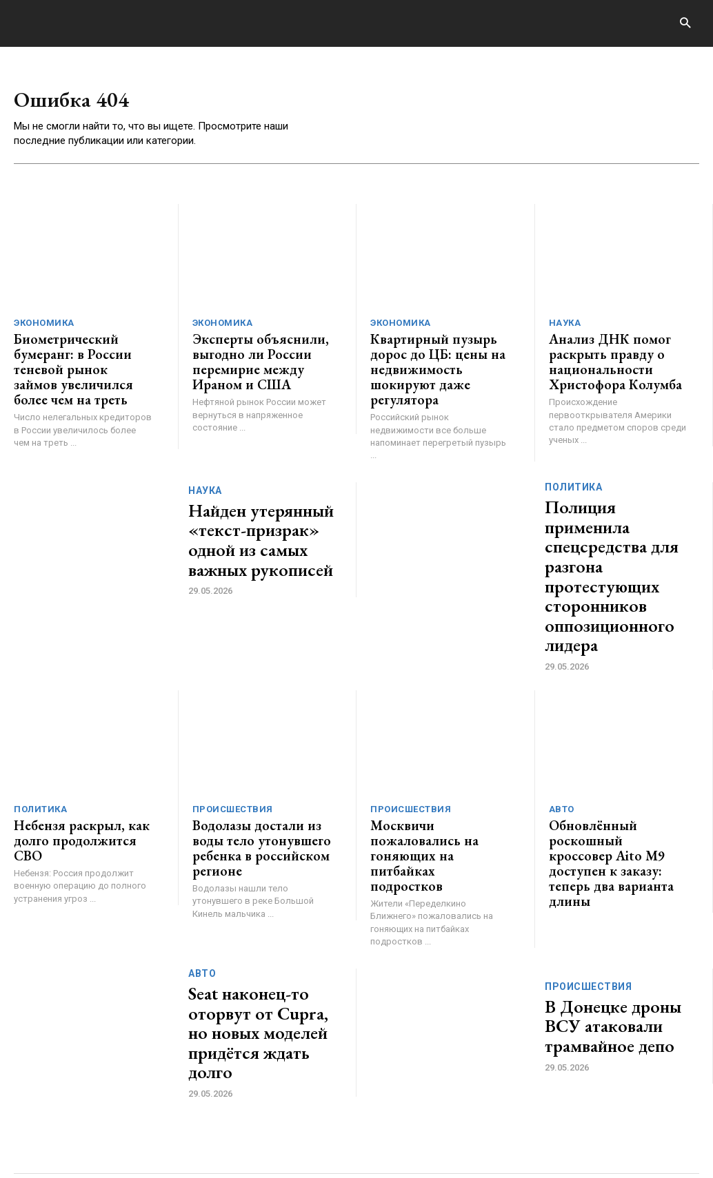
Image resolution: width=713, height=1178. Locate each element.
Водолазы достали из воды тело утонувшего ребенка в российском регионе (251, 750)
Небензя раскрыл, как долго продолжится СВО (82, 737)
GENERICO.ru (114, 1119)
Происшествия (232, 716)
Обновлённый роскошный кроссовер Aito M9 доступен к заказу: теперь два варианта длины (617, 750)
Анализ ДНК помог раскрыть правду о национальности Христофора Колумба (606, 360)
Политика (573, 471)
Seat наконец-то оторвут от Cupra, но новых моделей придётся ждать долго (264, 896)
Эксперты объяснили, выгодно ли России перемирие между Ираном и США (262, 360)
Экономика (44, 326)
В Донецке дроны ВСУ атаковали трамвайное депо (615, 896)
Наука (565, 326)
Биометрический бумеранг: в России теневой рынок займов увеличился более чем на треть (78, 366)
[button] (685, 24)
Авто (561, 716)
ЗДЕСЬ (143, 1128)
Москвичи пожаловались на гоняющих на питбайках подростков (437, 743)
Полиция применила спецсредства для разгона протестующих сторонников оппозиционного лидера (622, 519)
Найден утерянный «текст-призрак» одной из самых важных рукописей (261, 519)
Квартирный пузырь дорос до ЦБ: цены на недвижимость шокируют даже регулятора (439, 360)
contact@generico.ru (288, 1128)
